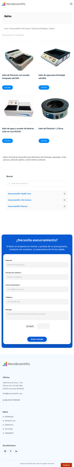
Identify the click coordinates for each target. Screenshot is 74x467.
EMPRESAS (9, 417)
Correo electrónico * (37, 288)
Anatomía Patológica (40, 28)
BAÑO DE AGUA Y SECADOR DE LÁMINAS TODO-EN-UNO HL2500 (18, 130)
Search (8, 184)
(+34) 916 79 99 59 (11, 400)
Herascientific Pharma (17, 206)
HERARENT (9, 433)
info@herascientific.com (12, 394)
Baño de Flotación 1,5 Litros (51, 128)
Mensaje (37, 315)
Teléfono (37, 301)
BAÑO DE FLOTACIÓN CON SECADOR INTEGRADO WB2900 (16, 76)
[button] (71, 3)
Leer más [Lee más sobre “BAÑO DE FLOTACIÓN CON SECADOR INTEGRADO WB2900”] (7, 87)
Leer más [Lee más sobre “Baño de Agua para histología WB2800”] (44, 87)
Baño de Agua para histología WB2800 (52, 76)
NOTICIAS (9, 429)
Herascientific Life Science (20, 28)
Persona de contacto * (37, 276)
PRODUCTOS (10, 421)
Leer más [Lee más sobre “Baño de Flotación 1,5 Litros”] (44, 141)
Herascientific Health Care (19, 194)
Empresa (37, 264)
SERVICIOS (9, 425)
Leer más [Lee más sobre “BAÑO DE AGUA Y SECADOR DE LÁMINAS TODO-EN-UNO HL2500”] (7, 141)
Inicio (6, 28)
